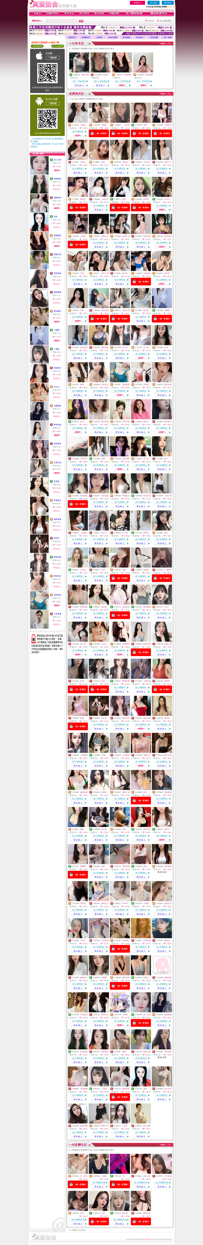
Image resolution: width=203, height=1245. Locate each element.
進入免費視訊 (77, 131)
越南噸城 (84, 792)
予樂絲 (83, 125)
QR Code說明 (57, 46)
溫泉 (55, 216)
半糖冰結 (147, 273)
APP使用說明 (37, 46)
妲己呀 (83, 644)
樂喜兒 (146, 421)
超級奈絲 (105, 496)
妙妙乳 (125, 273)
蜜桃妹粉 (57, 198)
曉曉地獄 (168, 236)
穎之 (166, 459)
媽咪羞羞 (84, 607)
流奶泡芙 (126, 607)
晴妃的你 (105, 310)
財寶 (82, 681)
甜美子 (167, 829)
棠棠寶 (56, 481)
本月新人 (140, 37)
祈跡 (103, 681)
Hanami (57, 387)
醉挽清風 (57, 557)
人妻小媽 (168, 496)
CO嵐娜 (167, 570)
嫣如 (103, 866)
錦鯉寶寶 (57, 292)
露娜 (103, 459)
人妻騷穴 (84, 533)
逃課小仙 (126, 236)
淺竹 (166, 533)
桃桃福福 (57, 179)
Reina (82, 421)
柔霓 (166, 347)
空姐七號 (105, 273)
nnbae (166, 607)
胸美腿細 (147, 607)
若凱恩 (83, 903)
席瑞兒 (125, 162)
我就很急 (57, 595)
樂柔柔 (83, 199)
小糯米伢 (105, 199)
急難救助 (57, 235)
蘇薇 (82, 718)
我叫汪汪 (168, 162)
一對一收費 (167, 37)
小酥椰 (56, 330)
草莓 (103, 755)
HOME (151, 21)
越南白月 (105, 236)
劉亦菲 (56, 538)
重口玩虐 (168, 755)
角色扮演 (84, 347)
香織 (103, 162)
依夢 (124, 570)
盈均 (145, 866)
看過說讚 (126, 866)
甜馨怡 (104, 792)
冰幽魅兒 (126, 644)
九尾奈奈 (168, 125)
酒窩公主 (147, 755)
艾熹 (82, 273)
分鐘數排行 (85, 37)
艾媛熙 (104, 125)
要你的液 (105, 421)
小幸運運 (57, 614)
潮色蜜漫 (168, 792)
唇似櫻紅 (57, 311)
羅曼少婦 (57, 254)
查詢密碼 (167, 3)
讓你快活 (147, 829)
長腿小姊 (168, 644)
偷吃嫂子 (168, 421)
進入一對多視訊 (79, 81)
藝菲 (145, 792)
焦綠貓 (146, 570)
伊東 (82, 310)
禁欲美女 (57, 576)
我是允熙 (147, 496)
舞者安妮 (57, 425)
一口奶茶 (126, 125)
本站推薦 (126, 37)
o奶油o (83, 162)
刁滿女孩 (147, 681)
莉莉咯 (167, 718)
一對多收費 (153, 37)
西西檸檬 (149, 75)
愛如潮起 (105, 347)
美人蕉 (125, 533)
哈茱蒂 (146, 199)
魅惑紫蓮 (57, 519)
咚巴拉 (146, 459)
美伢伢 (104, 533)
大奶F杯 (146, 162)
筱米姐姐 (84, 496)
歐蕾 (82, 384)
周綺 (145, 125)
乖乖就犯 (147, 236)
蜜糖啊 (83, 866)
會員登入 (137, 3)
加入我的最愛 (165, 21)
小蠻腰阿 (84, 755)
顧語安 (167, 273)
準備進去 (57, 500)
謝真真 (146, 384)
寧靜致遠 (57, 273)
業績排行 (72, 37)
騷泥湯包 (168, 384)
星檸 (124, 199)
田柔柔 (146, 310)
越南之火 (105, 903)
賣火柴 (104, 829)
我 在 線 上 (79, 85)
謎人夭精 (57, 160)
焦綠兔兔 (57, 443)
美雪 (124, 829)
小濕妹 (56, 349)
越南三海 (126, 792)
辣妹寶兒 (57, 368)
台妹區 (99, 37)
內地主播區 (112, 37)
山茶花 (83, 570)
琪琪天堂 (126, 421)
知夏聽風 (57, 406)
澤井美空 (84, 459)
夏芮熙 (146, 533)
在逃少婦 (57, 462)
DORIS (167, 199)
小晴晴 (83, 236)
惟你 (103, 570)
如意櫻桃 (126, 459)
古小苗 (146, 347)
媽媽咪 (167, 681)
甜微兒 (105, 75)
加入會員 (153, 3)
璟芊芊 (125, 347)
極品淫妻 (147, 718)
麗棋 (82, 829)
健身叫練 (85, 75)
